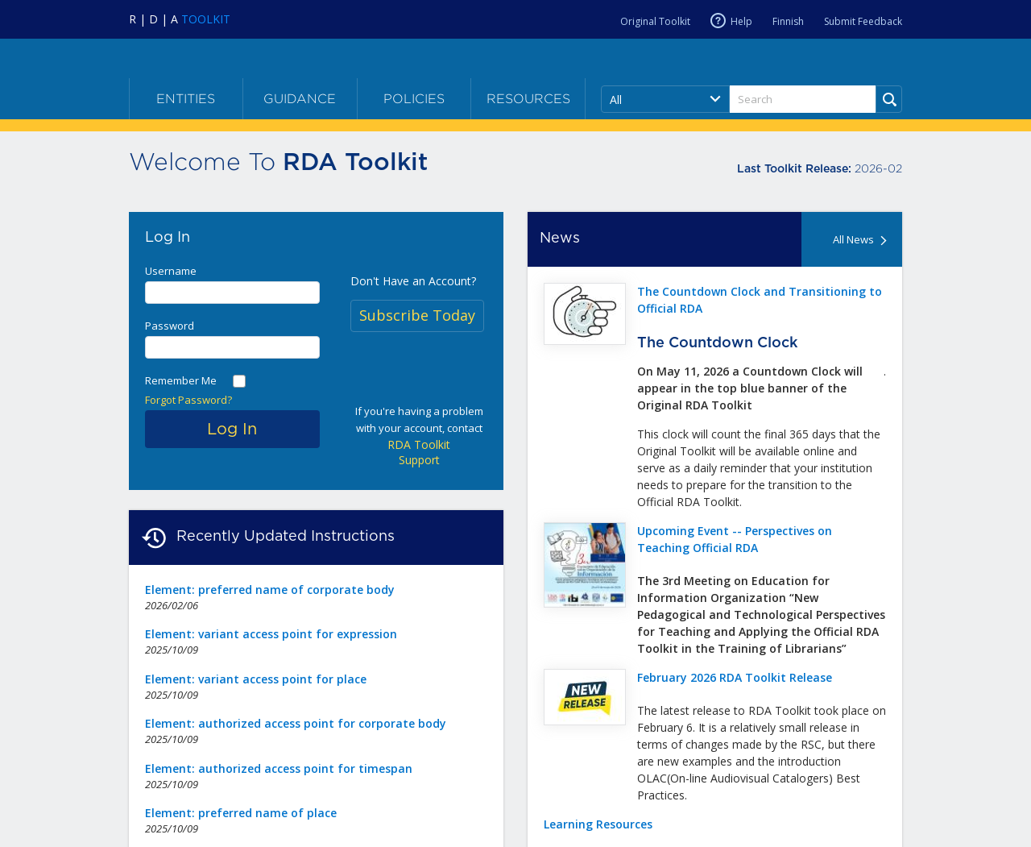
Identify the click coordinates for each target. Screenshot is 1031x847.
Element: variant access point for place (255, 679)
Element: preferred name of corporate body (270, 589)
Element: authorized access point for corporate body (295, 723)
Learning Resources (598, 824)
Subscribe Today (417, 315)
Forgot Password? (188, 399)
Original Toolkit (655, 21)
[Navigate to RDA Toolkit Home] (179, 19)
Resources (528, 99)
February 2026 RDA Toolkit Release (734, 677)
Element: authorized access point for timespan (278, 768)
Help (741, 21)
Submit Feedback (863, 21)
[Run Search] (889, 99)
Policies (414, 99)
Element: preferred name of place (241, 812)
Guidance (299, 99)
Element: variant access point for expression (271, 633)
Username (171, 271)
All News (861, 239)
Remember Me (181, 380)
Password (169, 325)
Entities (185, 99)
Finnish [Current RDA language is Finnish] (788, 21)
